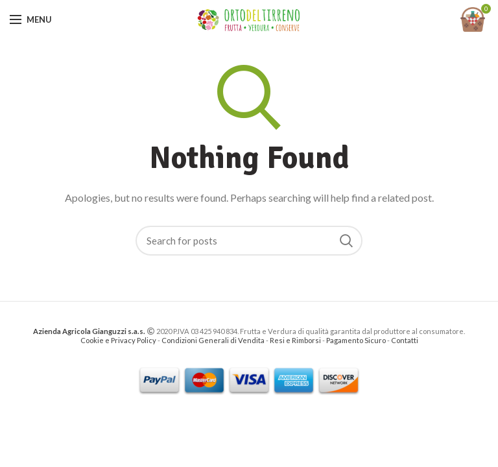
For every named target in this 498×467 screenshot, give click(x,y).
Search (346, 241)
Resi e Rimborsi (295, 340)
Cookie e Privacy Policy (118, 340)
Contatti (404, 340)
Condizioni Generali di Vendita (213, 340)
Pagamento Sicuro (356, 340)
